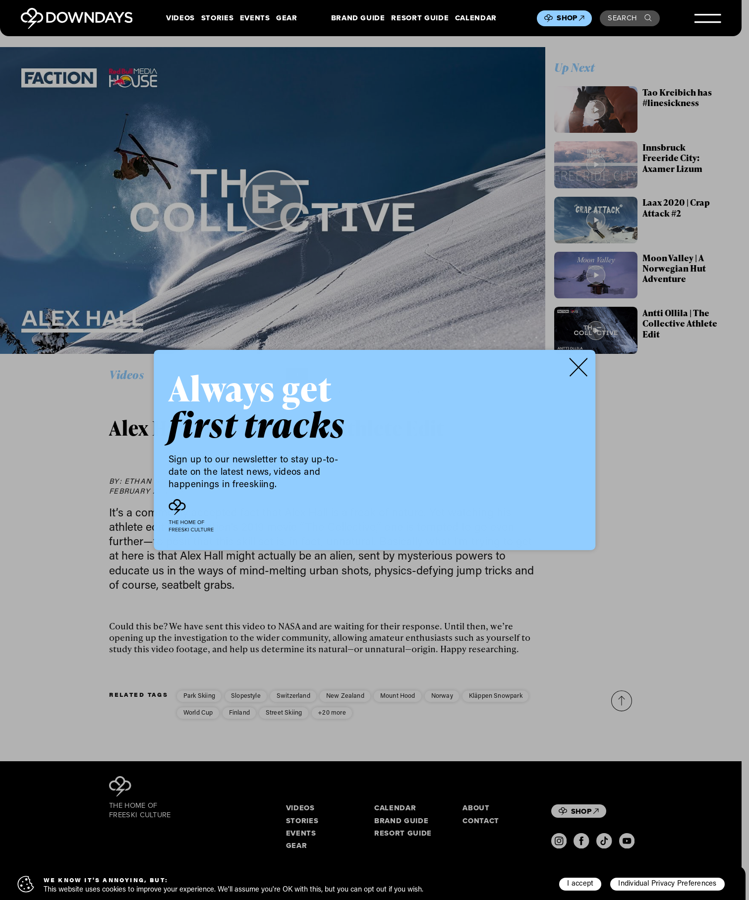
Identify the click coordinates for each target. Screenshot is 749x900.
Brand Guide (358, 18)
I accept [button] (580, 883)
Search (629, 17)
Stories (217, 18)
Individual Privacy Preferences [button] (667, 883)
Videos (180, 18)
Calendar (476, 18)
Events (255, 18)
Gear (286, 18)
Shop (570, 17)
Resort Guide (420, 18)
